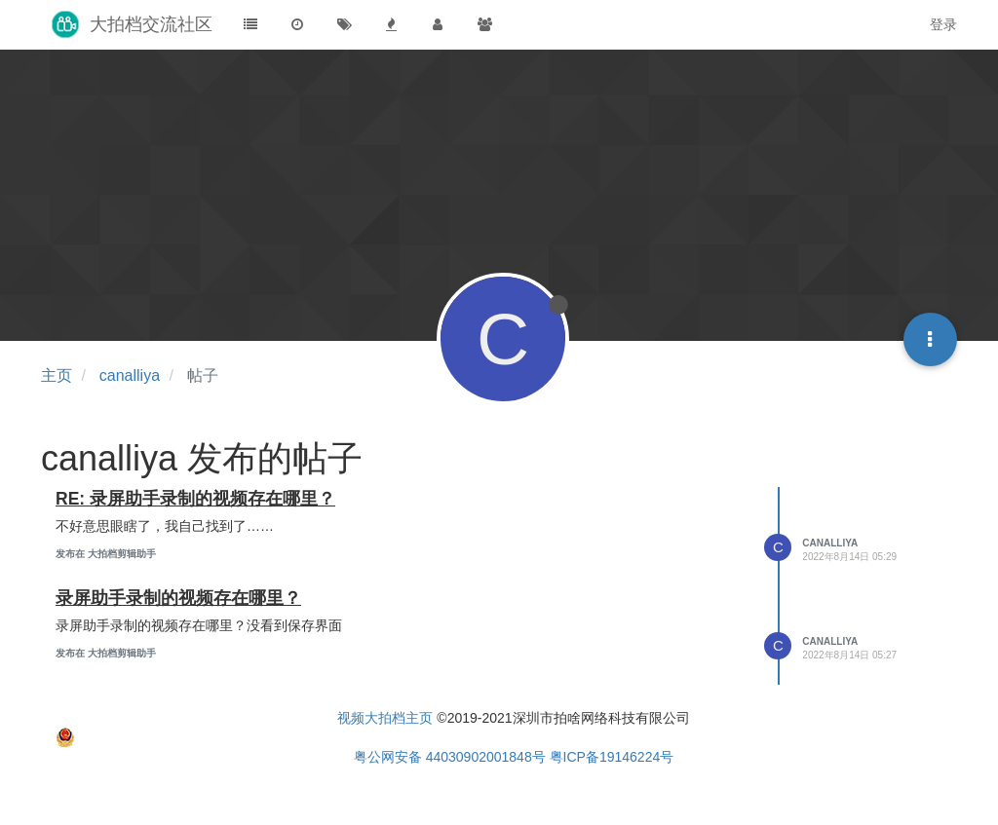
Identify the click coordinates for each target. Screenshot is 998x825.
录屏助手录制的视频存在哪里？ (178, 598)
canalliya (830, 543)
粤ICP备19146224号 (612, 757)
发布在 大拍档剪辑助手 (106, 553)
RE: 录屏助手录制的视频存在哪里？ (195, 498)
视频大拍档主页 (385, 718)
